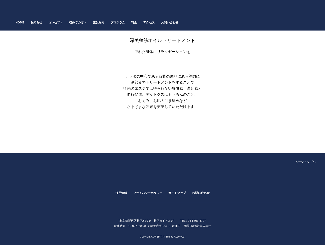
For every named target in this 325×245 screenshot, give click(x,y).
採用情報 (121, 193)
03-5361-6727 (197, 220)
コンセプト (55, 22)
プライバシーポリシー (147, 193)
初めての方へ (77, 22)
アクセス (149, 22)
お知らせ (36, 22)
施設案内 (98, 22)
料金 (134, 22)
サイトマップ (177, 193)
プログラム (117, 22)
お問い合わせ (169, 22)
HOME (20, 22)
